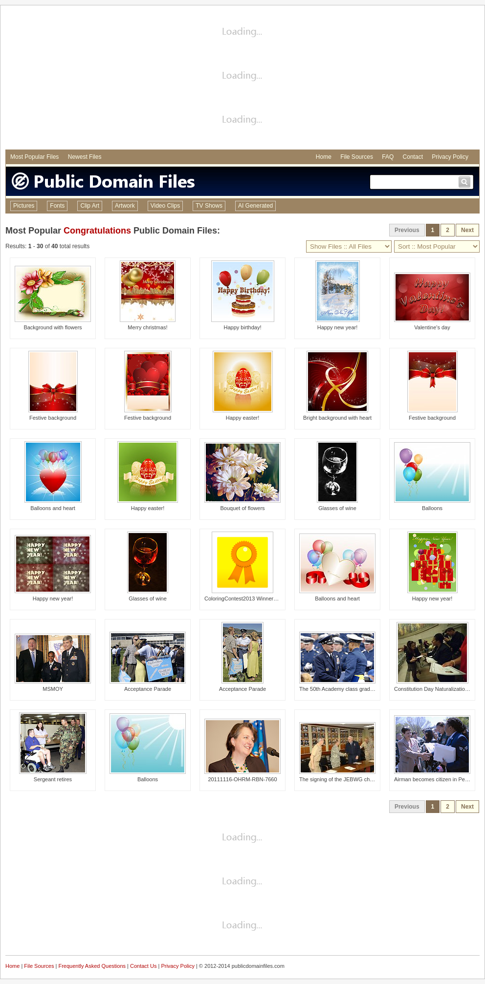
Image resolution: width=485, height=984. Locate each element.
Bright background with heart (337, 418)
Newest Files (85, 156)
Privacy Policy (450, 156)
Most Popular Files (34, 156)
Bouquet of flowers (242, 508)
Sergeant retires (53, 779)
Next (467, 230)
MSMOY (53, 689)
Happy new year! (337, 327)
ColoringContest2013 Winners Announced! (255, 598)
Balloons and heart (52, 508)
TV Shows (209, 205)
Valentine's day (432, 327)
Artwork (125, 205)
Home (323, 156)
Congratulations (97, 230)
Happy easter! (242, 418)
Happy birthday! (242, 327)
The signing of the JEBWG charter (340, 779)
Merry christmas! (147, 327)
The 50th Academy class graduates (341, 689)
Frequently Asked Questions (92, 966)
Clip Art (89, 205)
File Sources (356, 156)
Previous (407, 230)
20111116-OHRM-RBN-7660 (242, 779)
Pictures (23, 205)
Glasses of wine (337, 508)
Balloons (432, 508)
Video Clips (165, 205)
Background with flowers (52, 327)
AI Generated (255, 205)
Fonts (57, 205)
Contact (413, 156)
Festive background (52, 418)
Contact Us (143, 966)
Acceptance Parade (147, 689)
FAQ (388, 156)
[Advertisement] (242, 78)
